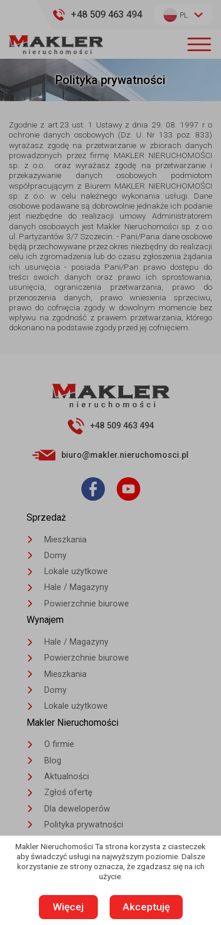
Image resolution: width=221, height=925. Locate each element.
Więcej (68, 907)
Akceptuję (146, 907)
